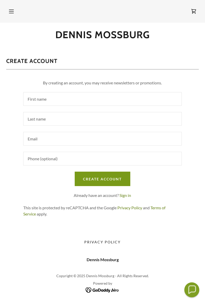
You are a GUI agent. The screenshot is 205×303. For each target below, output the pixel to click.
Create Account (102, 179)
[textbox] (102, 99)
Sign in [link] (125, 195)
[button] (11, 11)
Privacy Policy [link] (129, 207)
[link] (193, 11)
